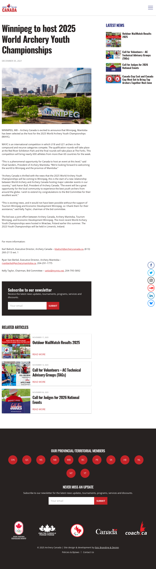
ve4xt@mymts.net (54, 270)
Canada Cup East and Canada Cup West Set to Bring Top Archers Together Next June (137, 79)
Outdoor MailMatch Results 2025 (56, 342)
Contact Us (88, 552)
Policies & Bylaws (70, 552)
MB (69, 459)
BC (83, 459)
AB (124, 459)
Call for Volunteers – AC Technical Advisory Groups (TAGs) (56, 372)
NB (55, 459)
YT (85, 473)
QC (26, 459)
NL (139, 459)
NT (71, 473)
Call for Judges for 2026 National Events (55, 400)
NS (40, 459)
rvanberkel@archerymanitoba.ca (19, 263)
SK (111, 459)
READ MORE (38, 354)
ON (13, 459)
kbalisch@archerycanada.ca (69, 248)
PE (97, 459)
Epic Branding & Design (107, 547)
